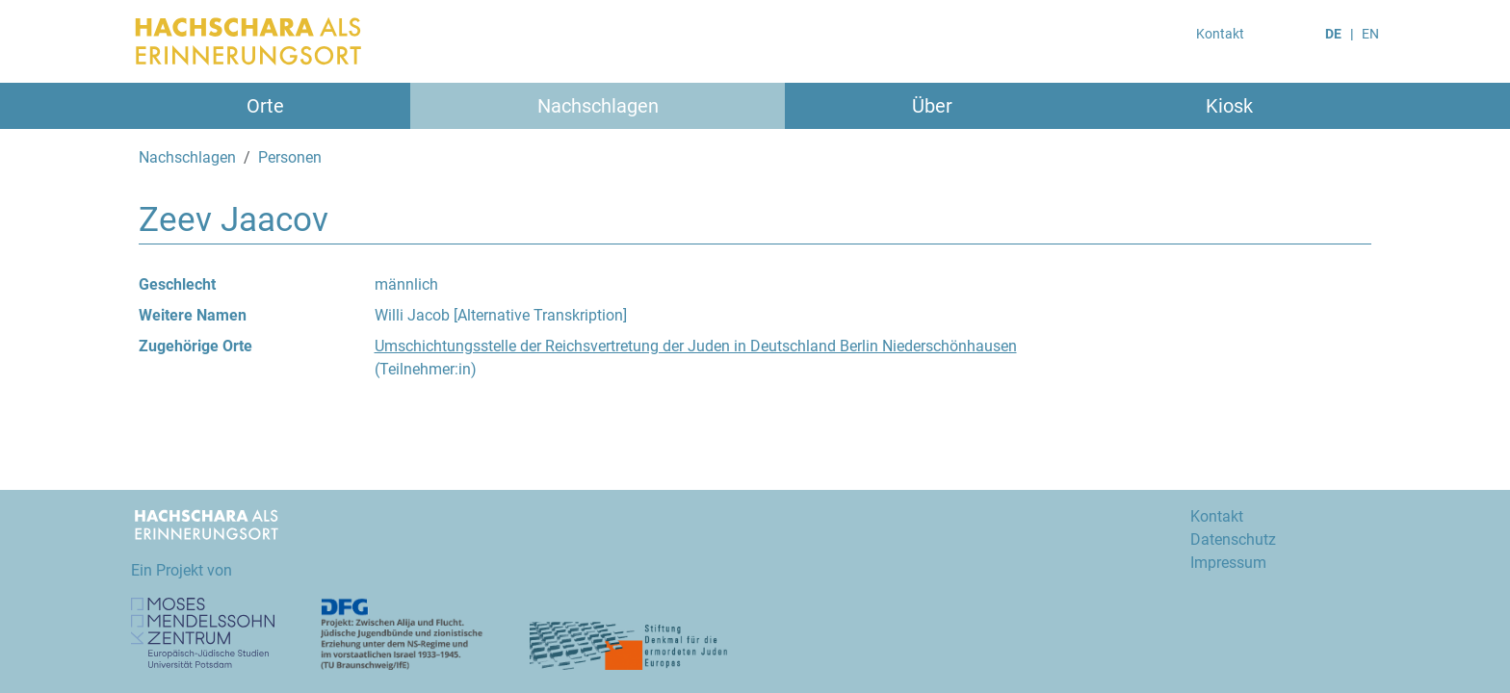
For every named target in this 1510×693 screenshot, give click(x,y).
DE (1333, 33)
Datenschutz (1233, 539)
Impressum (1228, 562)
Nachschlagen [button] (598, 105)
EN (1370, 33)
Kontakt (1220, 33)
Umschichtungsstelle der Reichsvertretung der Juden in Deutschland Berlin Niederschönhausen (696, 346)
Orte (265, 105)
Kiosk (1229, 105)
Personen (290, 157)
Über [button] (932, 105)
